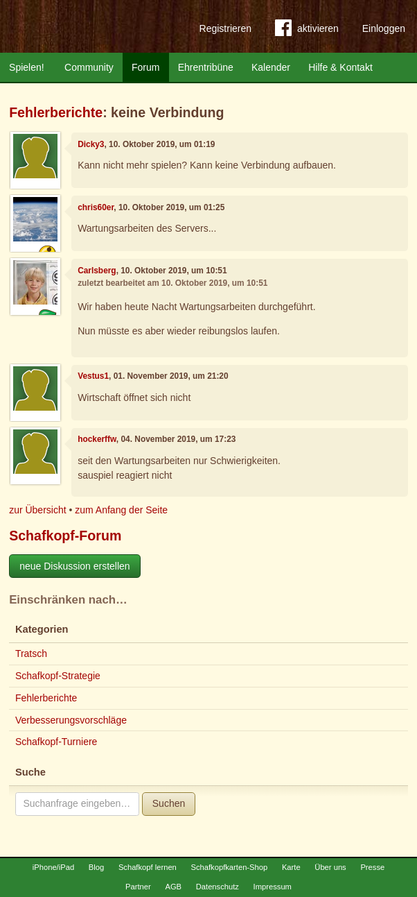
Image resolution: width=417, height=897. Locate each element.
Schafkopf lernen (147, 867)
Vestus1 (93, 376)
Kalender (270, 67)
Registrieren (225, 28)
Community (89, 67)
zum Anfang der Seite (121, 509)
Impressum (273, 886)
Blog (96, 867)
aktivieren (307, 30)
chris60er (96, 207)
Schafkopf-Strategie (57, 675)
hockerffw (97, 439)
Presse (372, 867)
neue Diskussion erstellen (74, 566)
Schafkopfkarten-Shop (229, 867)
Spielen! (26, 67)
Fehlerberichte (56, 112)
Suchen (168, 803)
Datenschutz (217, 886)
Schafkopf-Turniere (56, 741)
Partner (138, 886)
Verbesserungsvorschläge (71, 720)
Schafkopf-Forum (65, 535)
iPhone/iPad (53, 867)
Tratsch (31, 653)
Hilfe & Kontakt (340, 67)
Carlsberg (97, 270)
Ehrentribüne (205, 67)
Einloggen (383, 28)
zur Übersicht (37, 509)
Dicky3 (91, 144)
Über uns (330, 867)
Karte (291, 867)
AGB (173, 886)
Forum (145, 67)
